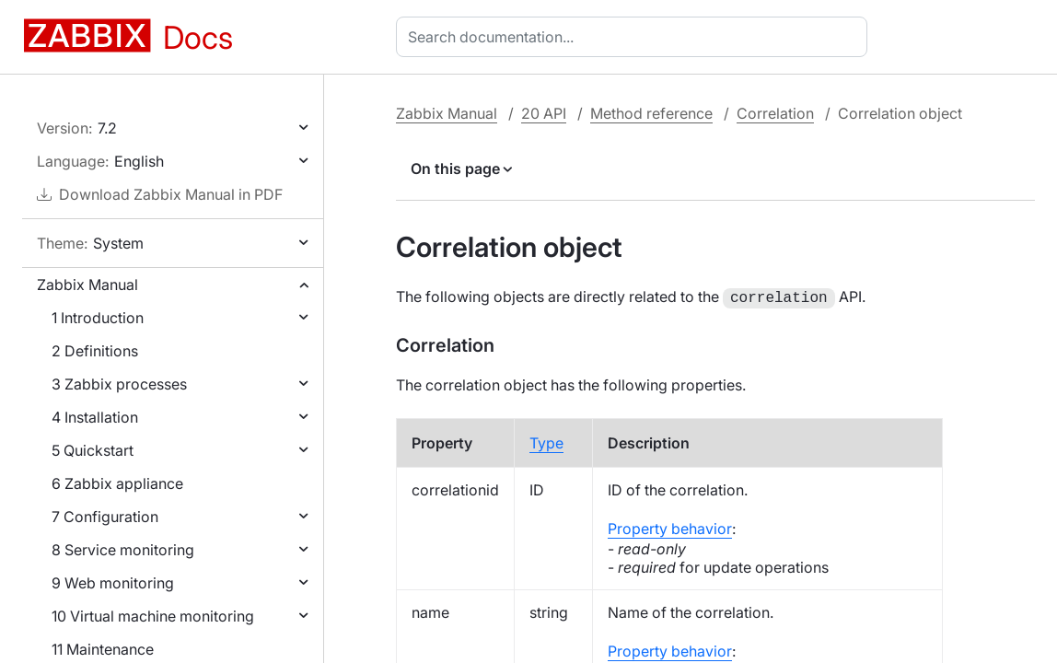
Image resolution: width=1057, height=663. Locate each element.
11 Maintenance (103, 649)
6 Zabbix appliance (117, 483)
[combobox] (635, 36)
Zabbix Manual (87, 284)
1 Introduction (98, 317)
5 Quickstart (93, 450)
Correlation (775, 113)
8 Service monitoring (123, 550)
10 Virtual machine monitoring (153, 616)
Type (546, 441)
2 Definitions (95, 351)
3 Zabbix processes (119, 384)
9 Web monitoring (113, 583)
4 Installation (95, 417)
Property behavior (670, 527)
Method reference (651, 113)
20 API (543, 113)
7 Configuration (105, 516)
